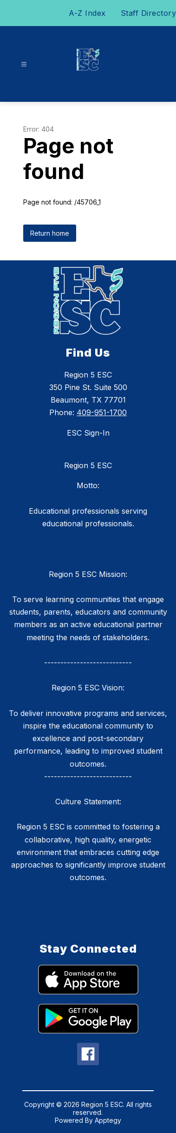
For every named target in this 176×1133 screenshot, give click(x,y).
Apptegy (108, 1120)
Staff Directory (148, 13)
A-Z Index (87, 13)
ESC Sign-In (88, 432)
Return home (49, 233)
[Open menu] (24, 64)
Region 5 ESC (88, 465)
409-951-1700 (102, 412)
